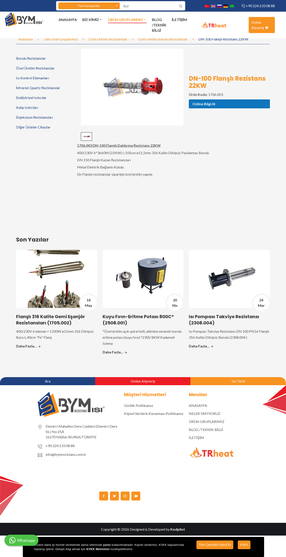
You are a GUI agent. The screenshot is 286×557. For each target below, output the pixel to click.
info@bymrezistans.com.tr (66, 454)
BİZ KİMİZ (92, 19)
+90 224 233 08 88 (260, 6)
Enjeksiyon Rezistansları (34, 117)
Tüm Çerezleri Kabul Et (215, 544)
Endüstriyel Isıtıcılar (31, 97)
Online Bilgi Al (203, 104)
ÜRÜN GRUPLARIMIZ (127, 19)
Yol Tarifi (238, 381)
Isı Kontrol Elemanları (32, 78)
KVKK (244, 544)
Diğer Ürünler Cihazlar (33, 127)
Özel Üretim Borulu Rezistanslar (162, 39)
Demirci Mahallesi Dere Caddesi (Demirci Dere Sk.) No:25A (81, 429)
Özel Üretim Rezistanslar (108, 39)
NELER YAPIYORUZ (204, 413)
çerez (107, 544)
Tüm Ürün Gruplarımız (61, 39)
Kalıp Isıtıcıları (27, 107)
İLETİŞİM (179, 19)
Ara (47, 381)
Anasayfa (25, 39)
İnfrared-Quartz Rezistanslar (38, 88)
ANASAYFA (68, 19)
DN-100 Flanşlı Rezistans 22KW (223, 39)
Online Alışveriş (143, 381)
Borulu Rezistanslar (31, 58)
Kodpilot (177, 529)
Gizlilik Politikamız (138, 405)
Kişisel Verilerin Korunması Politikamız (153, 413)
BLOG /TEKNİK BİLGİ (159, 24)
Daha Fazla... (28, 346)
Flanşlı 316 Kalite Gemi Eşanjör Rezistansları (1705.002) (50, 319)
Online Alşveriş (259, 25)
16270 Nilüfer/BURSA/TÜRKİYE (71, 437)
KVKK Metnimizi (97, 549)
